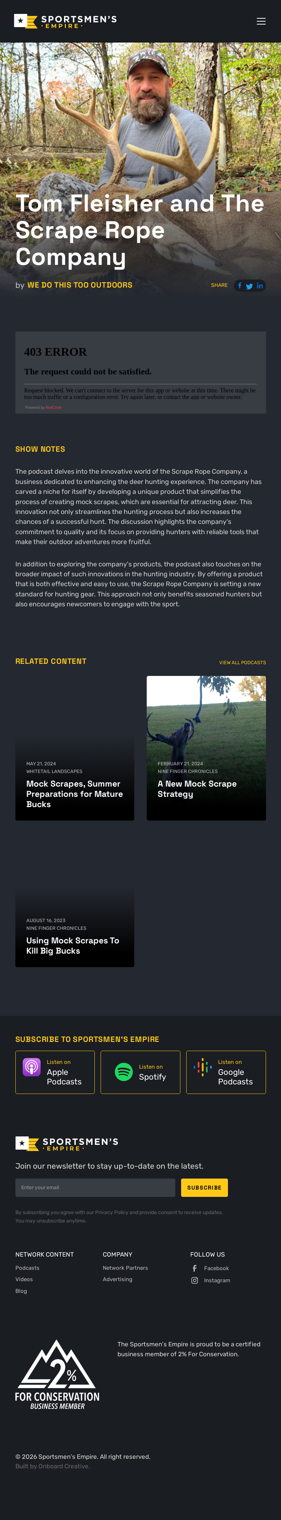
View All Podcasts (242, 662)
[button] (259, 21)
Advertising (117, 1279)
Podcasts (27, 1268)
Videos (24, 1279)
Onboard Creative (63, 1466)
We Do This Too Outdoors (80, 285)
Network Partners (125, 1268)
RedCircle (54, 408)
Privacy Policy (112, 1212)
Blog (21, 1291)
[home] (65, 21)
